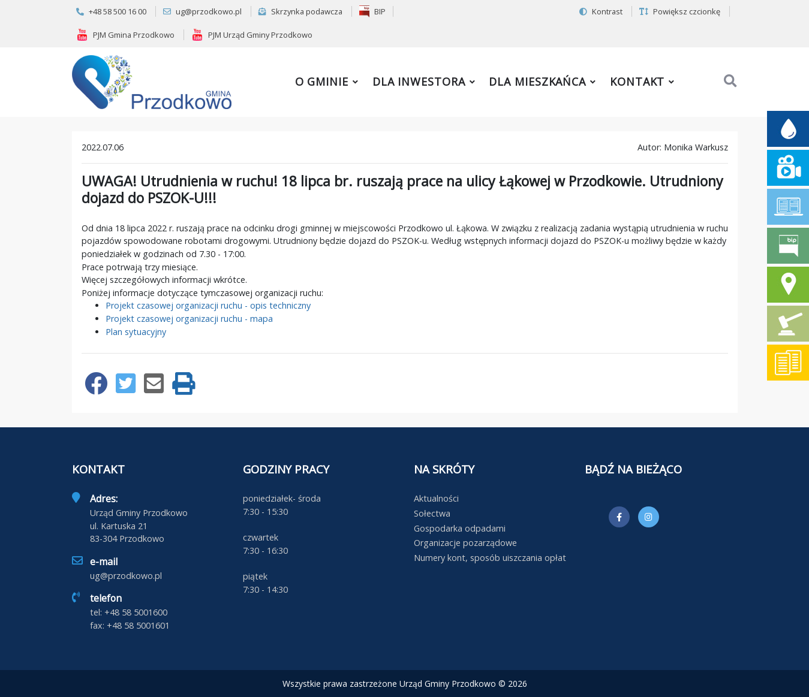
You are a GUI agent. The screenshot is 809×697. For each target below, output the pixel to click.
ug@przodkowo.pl (202, 11)
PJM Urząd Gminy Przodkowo (251, 35)
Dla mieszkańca (537, 81)
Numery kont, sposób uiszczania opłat (490, 557)
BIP (372, 11)
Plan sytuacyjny (136, 331)
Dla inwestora (418, 81)
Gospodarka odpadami (460, 528)
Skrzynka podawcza (300, 11)
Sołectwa (432, 513)
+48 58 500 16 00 (111, 11)
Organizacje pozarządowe (465, 542)
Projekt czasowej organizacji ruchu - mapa (189, 318)
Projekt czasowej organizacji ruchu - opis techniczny (208, 305)
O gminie (321, 81)
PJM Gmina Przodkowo (125, 35)
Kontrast (600, 11)
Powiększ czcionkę (679, 11)
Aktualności (436, 498)
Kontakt (637, 81)
